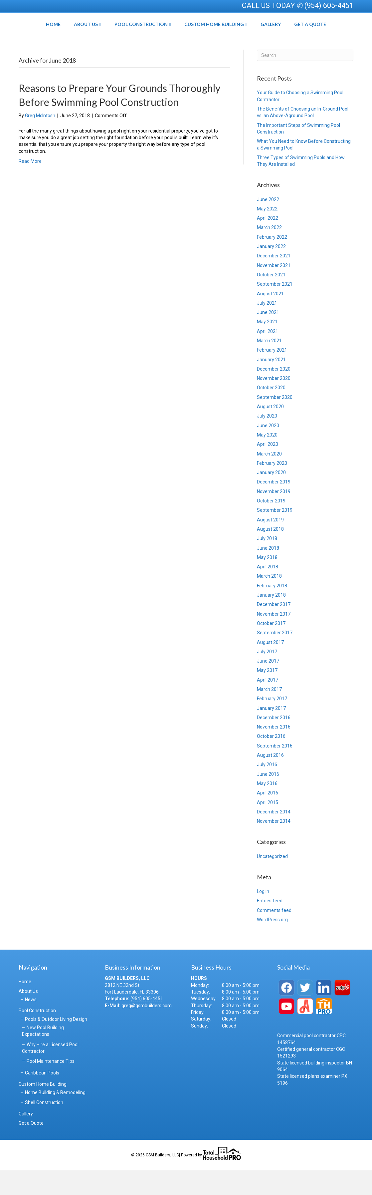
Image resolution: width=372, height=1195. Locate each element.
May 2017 (267, 695)
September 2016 (274, 770)
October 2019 (271, 525)
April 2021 (267, 355)
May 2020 (267, 459)
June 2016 (268, 798)
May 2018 (267, 581)
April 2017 (267, 704)
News (31, 1024)
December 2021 (273, 280)
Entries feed (269, 925)
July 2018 (267, 563)
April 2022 (267, 242)
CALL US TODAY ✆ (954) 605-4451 (297, 5)
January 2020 (271, 497)
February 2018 (272, 610)
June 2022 (268, 223)
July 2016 (267, 789)
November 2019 (273, 515)
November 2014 (273, 845)
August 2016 (270, 779)
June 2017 (268, 685)
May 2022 (267, 233)
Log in (263, 916)
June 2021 (268, 337)
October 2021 (271, 299)
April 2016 (267, 817)
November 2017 (273, 638)
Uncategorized (272, 880)
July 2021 (267, 327)
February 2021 (272, 374)
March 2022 (269, 252)
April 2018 (267, 591)
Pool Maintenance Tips (51, 1085)
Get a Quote (333, 36)
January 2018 (271, 619)
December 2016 (273, 742)
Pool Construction (117, 36)
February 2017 (272, 723)
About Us (63, 36)
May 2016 (267, 808)
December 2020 (273, 393)
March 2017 (269, 714)
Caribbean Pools (42, 1097)
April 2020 (267, 468)
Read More (30, 185)
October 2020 (271, 412)
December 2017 (273, 629)
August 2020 (270, 431)
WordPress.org (272, 944)
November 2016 (273, 751)
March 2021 (269, 365)
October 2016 (271, 760)
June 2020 (268, 449)
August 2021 (270, 318)
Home (30, 36)
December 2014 (273, 836)
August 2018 (270, 553)
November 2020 (273, 403)
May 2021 (267, 346)
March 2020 (269, 478)
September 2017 (274, 657)
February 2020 (272, 487)
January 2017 (271, 732)
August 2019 (270, 544)
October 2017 (271, 648)
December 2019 (273, 506)
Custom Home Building (237, 36)
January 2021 (271, 384)
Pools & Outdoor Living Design (56, 1043)
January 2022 (271, 271)
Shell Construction (44, 1127)
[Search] (305, 80)
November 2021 (273, 289)
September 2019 (274, 534)
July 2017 (267, 676)
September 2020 (274, 421)
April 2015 (267, 826)
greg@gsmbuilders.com (146, 1030)
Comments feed (274, 934)
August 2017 (270, 666)
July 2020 (267, 440)
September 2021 (274, 308)
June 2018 (268, 572)
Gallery (294, 36)
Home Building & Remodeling (55, 1117)
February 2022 (272, 261)
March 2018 (269, 600)
